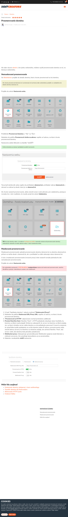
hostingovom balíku (29, 241)
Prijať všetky (12, 514)
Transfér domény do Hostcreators (16, 389)
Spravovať (4, 514)
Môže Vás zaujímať (44, 417)
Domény (12, 14)
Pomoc (6, 14)
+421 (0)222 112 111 (57, 1)
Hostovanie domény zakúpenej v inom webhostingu (22, 387)
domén (15, 67)
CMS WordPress (23, 267)
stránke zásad (14, 508)
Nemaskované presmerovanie (47, 412)
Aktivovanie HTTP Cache (13, 391)
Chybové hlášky (10, 394)
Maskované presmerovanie (47, 414)
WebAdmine (8, 77)
